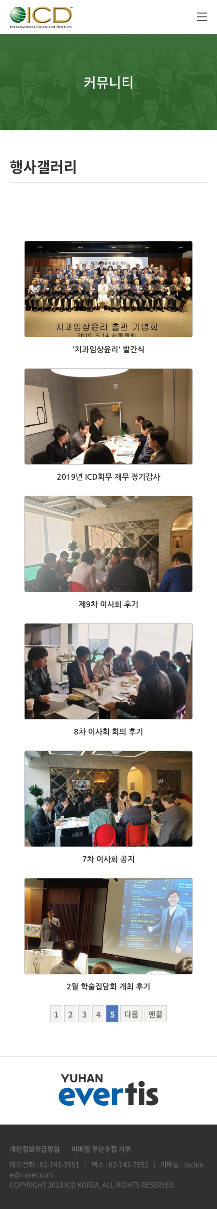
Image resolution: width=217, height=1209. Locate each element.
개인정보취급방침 (35, 1148)
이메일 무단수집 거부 (101, 1148)
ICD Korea (41, 17)
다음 (131, 1014)
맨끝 (155, 1014)
